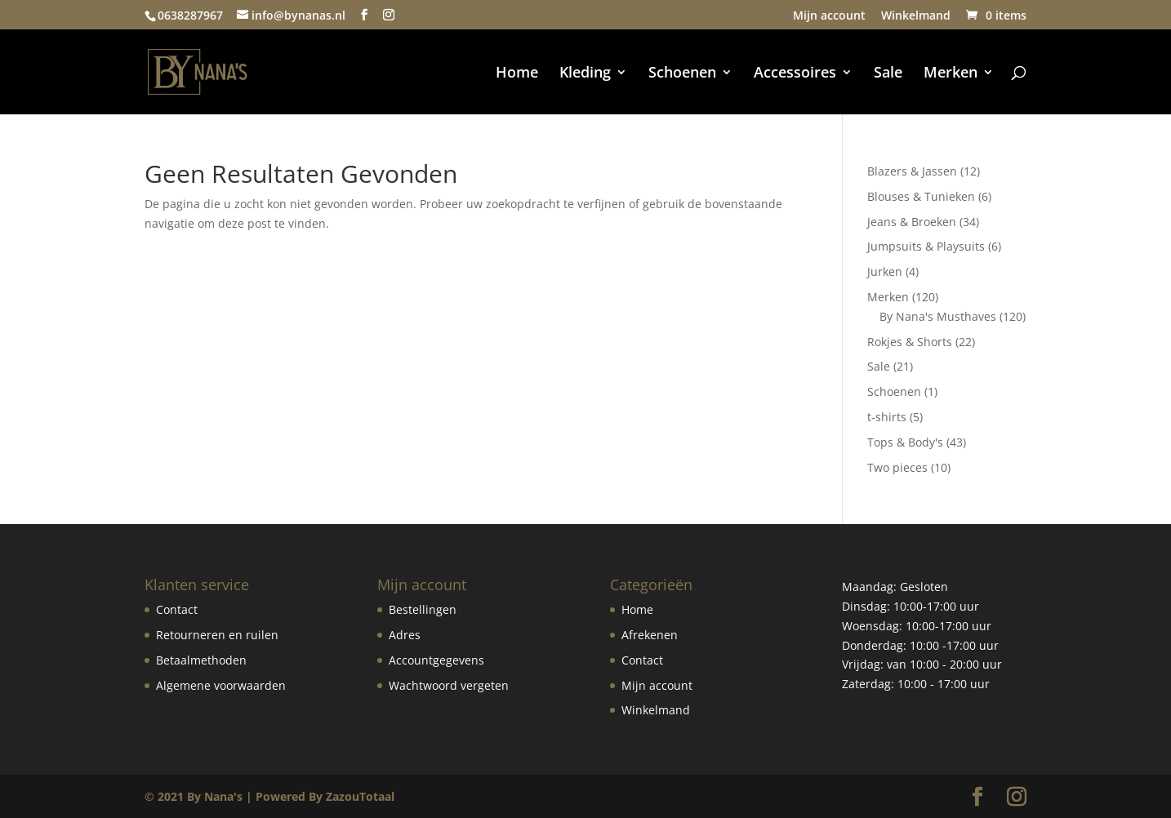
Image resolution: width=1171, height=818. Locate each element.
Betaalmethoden (201, 660)
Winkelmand (916, 16)
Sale (888, 74)
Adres (405, 634)
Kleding (585, 74)
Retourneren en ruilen (217, 634)
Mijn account (829, 16)
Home (517, 74)
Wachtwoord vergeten (449, 685)
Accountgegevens (436, 660)
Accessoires (795, 74)
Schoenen (682, 74)
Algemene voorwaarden (221, 685)
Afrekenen (649, 634)
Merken (950, 74)
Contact (177, 609)
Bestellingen (422, 609)
